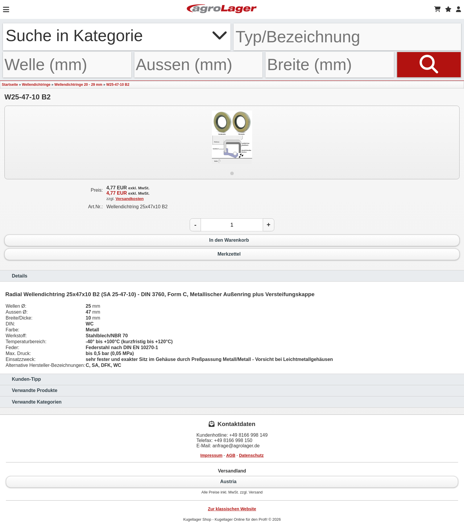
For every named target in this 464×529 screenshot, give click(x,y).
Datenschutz (251, 455)
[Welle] (67, 65)
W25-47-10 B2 (117, 85)
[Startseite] (221, 9)
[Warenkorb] (437, 9)
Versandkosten (130, 198)
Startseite (10, 85)
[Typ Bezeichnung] (347, 36)
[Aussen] (198, 65)
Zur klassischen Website (232, 509)
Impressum (211, 455)
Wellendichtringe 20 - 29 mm (78, 85)
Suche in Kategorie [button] (117, 35)
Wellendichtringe (36, 85)
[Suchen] (429, 64)
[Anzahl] (232, 224)
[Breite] (329, 65)
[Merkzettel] (448, 9)
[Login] (458, 9)
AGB (230, 455)
